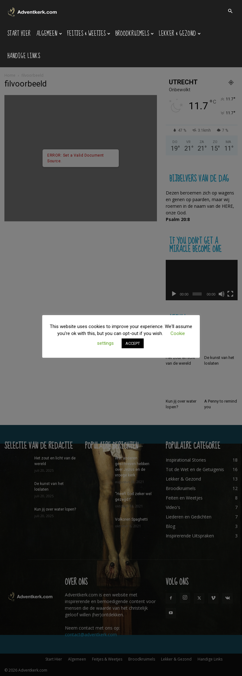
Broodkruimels (134, 33)
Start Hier (19, 33)
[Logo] (32, 11)
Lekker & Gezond (180, 33)
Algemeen (49, 33)
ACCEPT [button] (132, 343)
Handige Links (23, 56)
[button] (230, 11)
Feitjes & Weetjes (88, 33)
